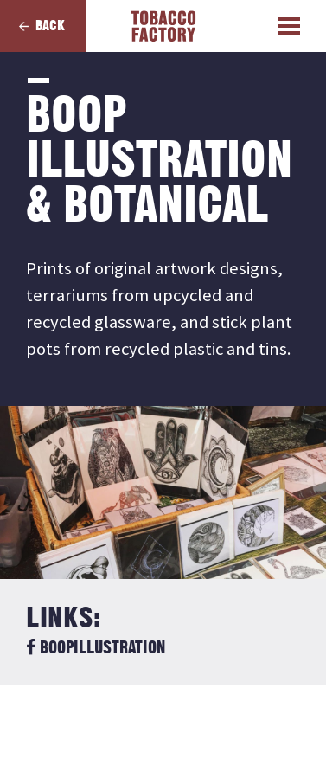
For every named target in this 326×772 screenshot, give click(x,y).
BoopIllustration (95, 648)
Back (50, 26)
